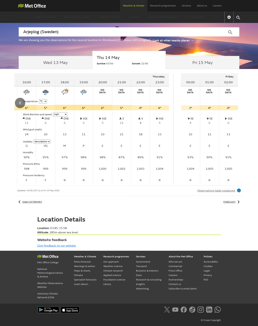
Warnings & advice (77, 17)
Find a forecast (44, 17)
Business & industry (147, 270)
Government (143, 261)
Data (139, 275)
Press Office (175, 270)
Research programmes (163, 5)
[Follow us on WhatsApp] (217, 310)
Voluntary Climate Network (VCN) (47, 295)
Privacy (208, 275)
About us (202, 5)
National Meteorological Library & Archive (50, 273)
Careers (217, 5)
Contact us (175, 284)
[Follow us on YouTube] (176, 310)
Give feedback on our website (56, 246)
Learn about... (195, 17)
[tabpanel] (209, 128)
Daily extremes (29, 202)
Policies (208, 256)
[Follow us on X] (167, 310)
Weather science (113, 266)
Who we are (175, 261)
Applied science (112, 275)
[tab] (55, 62)
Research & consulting (149, 279)
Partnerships (176, 279)
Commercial (175, 266)
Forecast (232, 202)
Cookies (208, 266)
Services (186, 5)
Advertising (142, 288)
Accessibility (211, 261)
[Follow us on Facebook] (184, 310)
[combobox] (120, 31)
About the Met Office (181, 256)
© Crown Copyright (211, 320)
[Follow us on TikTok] (193, 310)
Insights (140, 284)
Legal (207, 270)
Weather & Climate (85, 256)
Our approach (111, 261)
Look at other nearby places (173, 40)
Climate (134, 17)
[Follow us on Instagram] (201, 310)
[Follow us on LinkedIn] (210, 310)
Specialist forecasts (163, 17)
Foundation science (114, 279)
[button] (238, 17)
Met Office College (48, 262)
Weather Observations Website (50, 285)
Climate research (113, 270)
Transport (141, 266)
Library (107, 284)
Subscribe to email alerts (183, 288)
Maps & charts (109, 17)
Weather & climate (133, 5)
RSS (206, 279)
